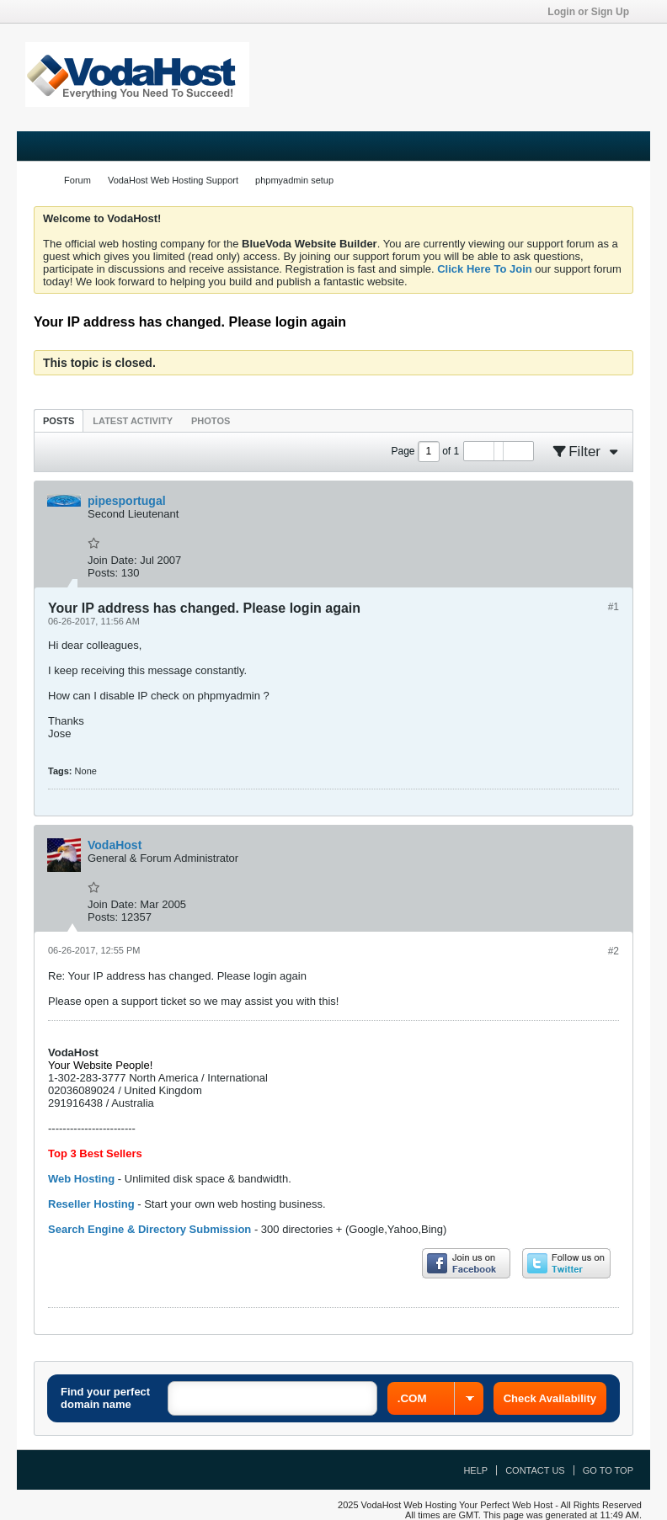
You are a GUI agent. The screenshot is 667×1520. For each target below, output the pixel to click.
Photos (210, 421)
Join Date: (112, 560)
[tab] (58, 420)
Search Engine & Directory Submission (149, 1229)
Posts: (103, 572)
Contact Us (535, 1470)
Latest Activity (133, 421)
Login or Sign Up (593, 12)
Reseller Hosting (91, 1204)
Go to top (608, 1470)
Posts (58, 421)
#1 (613, 607)
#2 (613, 951)
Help (475, 1470)
